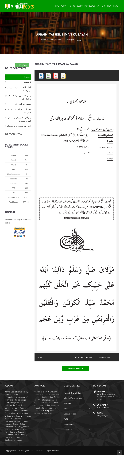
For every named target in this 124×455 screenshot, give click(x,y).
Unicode (13, 179)
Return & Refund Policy (72, 393)
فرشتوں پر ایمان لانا (23, 104)
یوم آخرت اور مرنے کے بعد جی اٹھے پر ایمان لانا (19, 119)
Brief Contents (21, 65)
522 (26, 169)
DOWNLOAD (105, 357)
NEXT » (40, 357)
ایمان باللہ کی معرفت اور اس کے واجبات (19, 89)
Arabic (13, 165)
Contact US (68, 430)
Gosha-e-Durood (70, 414)
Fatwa (66, 409)
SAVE (89, 357)
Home (56, 6)
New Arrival (13, 133)
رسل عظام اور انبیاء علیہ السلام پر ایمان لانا (18, 97)
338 (26, 188)
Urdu (115, 6)
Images (13, 183)
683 (26, 155)
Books (80, 6)
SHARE (79, 357)
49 (26, 165)
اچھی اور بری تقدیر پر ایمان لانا (19, 126)
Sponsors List (69, 424)
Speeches (67, 403)
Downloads (89, 6)
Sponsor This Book (75, 368)
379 (26, 193)
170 (26, 179)
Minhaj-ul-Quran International (74, 398)
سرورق (27, 77)
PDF (13, 188)
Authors (101, 6)
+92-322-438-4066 (103, 407)
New (109, 6)
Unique (13, 155)
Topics (72, 6)
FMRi (66, 419)
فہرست (27, 82)
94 (26, 160)
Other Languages (13, 174)
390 (26, 183)
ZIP (13, 193)
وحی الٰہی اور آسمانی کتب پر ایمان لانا (19, 111)
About (64, 6)
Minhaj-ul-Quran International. (32, 451)
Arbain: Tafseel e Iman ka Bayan (61, 40)
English (13, 160)
